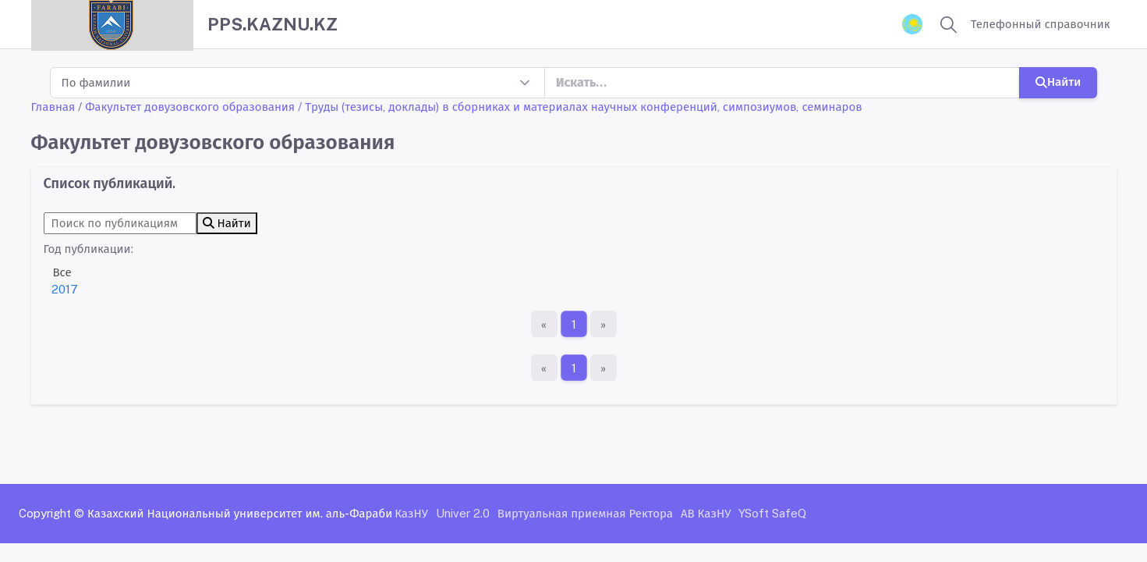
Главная (53, 106)
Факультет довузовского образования (190, 106)
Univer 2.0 (463, 513)
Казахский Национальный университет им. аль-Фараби (239, 513)
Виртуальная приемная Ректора (585, 513)
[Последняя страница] (603, 324)
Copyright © (51, 513)
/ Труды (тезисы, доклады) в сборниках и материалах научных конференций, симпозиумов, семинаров (580, 106)
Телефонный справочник (1040, 23)
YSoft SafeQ (772, 513)
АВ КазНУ (706, 513)
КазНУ (411, 513)
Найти (1058, 81)
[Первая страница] (544, 324)
